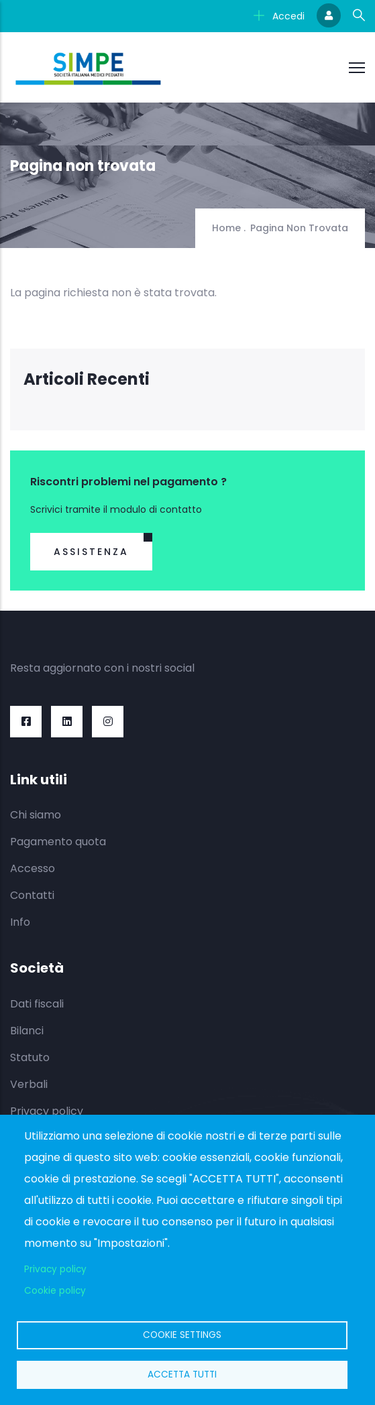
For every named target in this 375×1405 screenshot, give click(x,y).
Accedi (279, 16)
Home (226, 228)
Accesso (32, 868)
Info (20, 922)
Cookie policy (55, 1290)
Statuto (30, 1057)
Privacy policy (46, 1111)
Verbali (29, 1084)
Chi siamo (35, 814)
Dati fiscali (37, 1004)
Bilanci (27, 1030)
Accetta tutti (182, 1374)
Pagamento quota (58, 841)
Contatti (32, 895)
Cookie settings (182, 1335)
